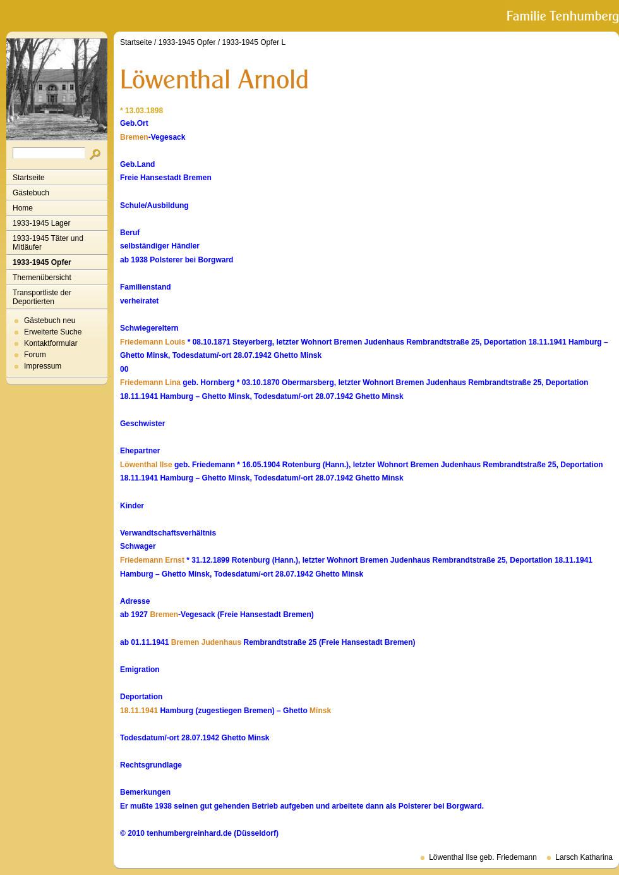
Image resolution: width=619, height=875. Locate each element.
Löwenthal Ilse (146, 464)
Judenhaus (221, 642)
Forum (35, 354)
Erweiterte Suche (52, 331)
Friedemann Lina (150, 382)
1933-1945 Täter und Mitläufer (48, 243)
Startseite (29, 177)
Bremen (134, 137)
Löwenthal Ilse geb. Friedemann (483, 857)
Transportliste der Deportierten (42, 297)
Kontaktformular (51, 343)
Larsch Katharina (584, 857)
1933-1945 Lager (41, 223)
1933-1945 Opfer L (253, 42)
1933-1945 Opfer (42, 262)
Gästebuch (31, 192)
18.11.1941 (139, 710)
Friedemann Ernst (152, 560)
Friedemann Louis (152, 342)
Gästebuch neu (49, 320)
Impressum (42, 366)
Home (23, 208)
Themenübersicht (42, 277)
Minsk (320, 710)
